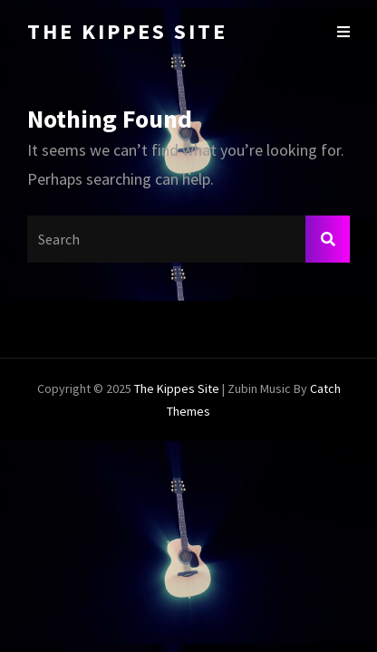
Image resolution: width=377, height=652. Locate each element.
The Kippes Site (127, 31)
